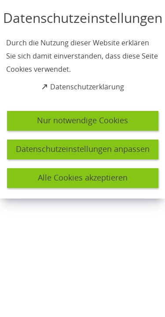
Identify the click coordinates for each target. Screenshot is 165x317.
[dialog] (82, 99)
